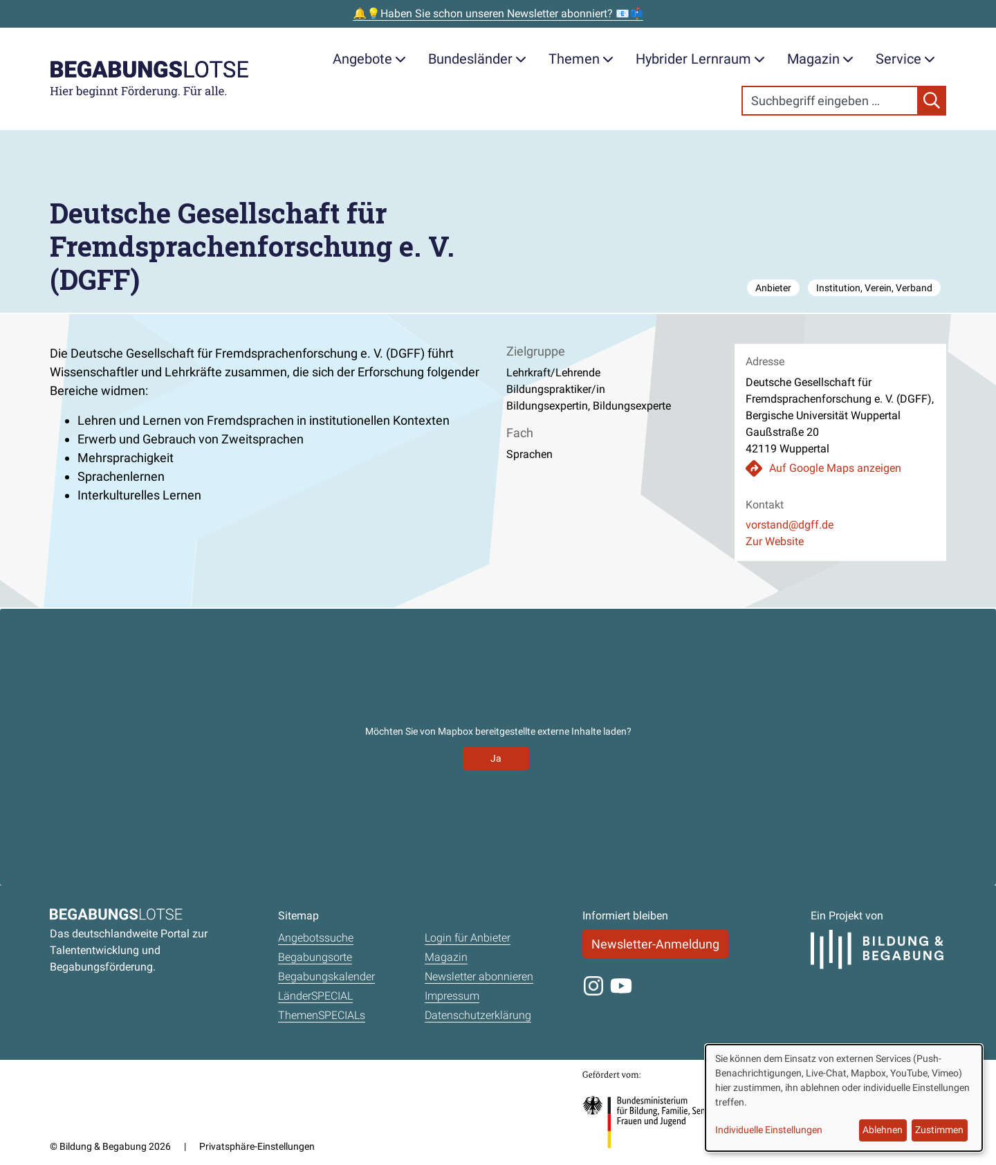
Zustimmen (939, 1129)
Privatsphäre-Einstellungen (257, 1146)
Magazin (820, 59)
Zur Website (775, 541)
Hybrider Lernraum (700, 59)
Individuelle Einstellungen (768, 1129)
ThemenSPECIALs (321, 1015)
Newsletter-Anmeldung (655, 944)
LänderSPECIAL (315, 995)
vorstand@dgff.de (789, 524)
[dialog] (844, 1098)
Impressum (452, 995)
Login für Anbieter (467, 937)
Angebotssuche (315, 937)
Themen (581, 59)
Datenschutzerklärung (478, 1015)
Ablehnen (883, 1129)
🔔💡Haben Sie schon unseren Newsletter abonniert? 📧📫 (498, 13)
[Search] (830, 101)
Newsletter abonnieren (479, 976)
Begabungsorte (315, 957)
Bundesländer (477, 59)
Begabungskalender (326, 976)
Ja (495, 758)
